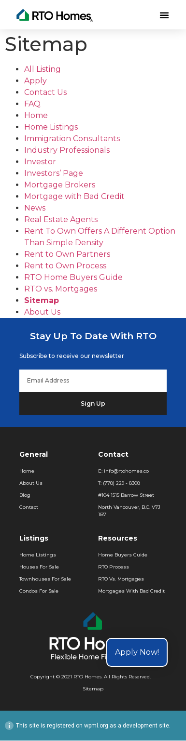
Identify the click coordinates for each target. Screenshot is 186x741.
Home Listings (51, 127)
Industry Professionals (67, 150)
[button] (164, 15)
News (34, 208)
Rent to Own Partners (67, 254)
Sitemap (41, 300)
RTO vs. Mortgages (60, 289)
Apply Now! (137, 652)
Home (36, 115)
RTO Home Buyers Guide (73, 277)
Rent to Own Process (65, 266)
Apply (35, 81)
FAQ (32, 104)
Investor (40, 162)
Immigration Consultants (72, 139)
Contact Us (45, 92)
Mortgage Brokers (59, 185)
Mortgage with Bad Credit (74, 196)
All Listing (42, 69)
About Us (42, 312)
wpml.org (96, 726)
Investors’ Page (53, 173)
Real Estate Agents (61, 220)
